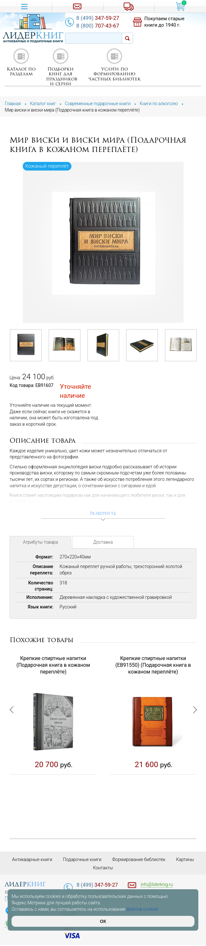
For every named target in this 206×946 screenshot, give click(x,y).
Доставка (103, 543)
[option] (104, 243)
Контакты (103, 868)
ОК (103, 921)
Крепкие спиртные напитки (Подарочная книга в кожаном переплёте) (53, 665)
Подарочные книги (82, 860)
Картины (186, 860)
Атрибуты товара (40, 543)
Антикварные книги (31, 860)
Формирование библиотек (139, 860)
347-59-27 (100, 18)
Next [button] (193, 741)
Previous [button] (13, 741)
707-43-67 (100, 25)
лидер (25, 885)
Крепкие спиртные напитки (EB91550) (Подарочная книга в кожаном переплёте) (153, 665)
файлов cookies (143, 909)
